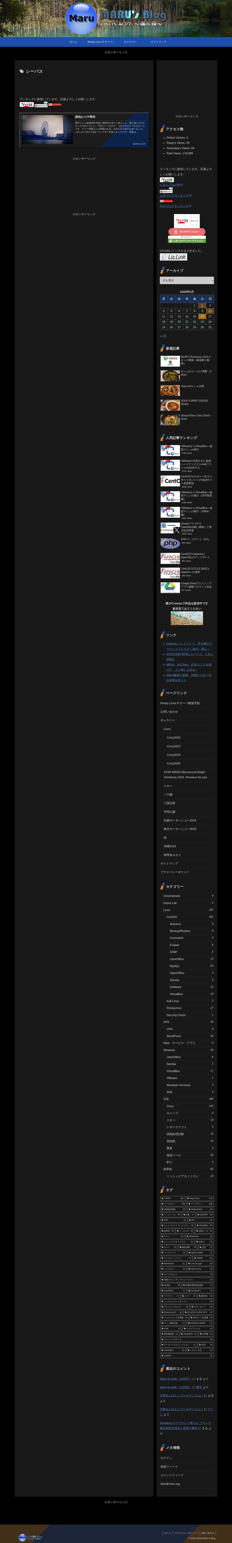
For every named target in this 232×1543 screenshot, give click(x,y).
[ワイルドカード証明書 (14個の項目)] (174, 1317)
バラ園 (168, 794)
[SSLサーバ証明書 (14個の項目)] (201, 1317)
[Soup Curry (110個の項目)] (200, 1198)
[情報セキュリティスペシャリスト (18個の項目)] (187, 1279)
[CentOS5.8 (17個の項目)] (200, 1290)
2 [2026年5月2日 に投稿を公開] (202, 305)
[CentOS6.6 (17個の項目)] (173, 1290)
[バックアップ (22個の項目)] (173, 1252)
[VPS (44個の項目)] (173, 1220)
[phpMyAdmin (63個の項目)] (200, 1209)
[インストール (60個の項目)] (170, 1214)
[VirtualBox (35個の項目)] (204, 1225)
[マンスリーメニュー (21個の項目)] (176, 1258)
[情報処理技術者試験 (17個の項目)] (198, 1285)
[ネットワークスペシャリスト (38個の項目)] (177, 1225)
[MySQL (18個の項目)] (170, 1285)
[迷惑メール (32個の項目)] (204, 1231)
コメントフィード (172, 1475)
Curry (167, 729)
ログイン (166, 1458)
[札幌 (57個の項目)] (189, 1214)
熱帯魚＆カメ (172, 855)
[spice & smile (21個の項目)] (200, 1252)
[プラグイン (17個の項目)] (170, 1296)
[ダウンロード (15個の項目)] (202, 1307)
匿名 (199, 1387)
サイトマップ (169, 863)
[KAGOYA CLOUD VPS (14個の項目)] (199, 1312)
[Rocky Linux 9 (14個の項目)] (171, 1312)
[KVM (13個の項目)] (171, 1328)
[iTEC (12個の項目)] (206, 1344)
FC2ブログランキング (175, 206)
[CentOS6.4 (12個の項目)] (173, 1350)
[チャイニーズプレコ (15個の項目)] (174, 1307)
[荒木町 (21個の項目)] (203, 1258)
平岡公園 (169, 811)
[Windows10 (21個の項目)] (173, 1263)
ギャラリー (167, 720)
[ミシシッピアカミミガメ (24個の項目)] (177, 1242)
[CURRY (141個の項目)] (172, 1198)
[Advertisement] (84, 84)
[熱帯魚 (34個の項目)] (167, 1231)
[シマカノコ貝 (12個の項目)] (200, 1350)
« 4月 (163, 335)
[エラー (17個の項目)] (189, 1296)
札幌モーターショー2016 (180, 820)
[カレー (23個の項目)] (169, 1247)
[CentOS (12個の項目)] (187, 1355)
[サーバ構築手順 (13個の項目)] (173, 1323)
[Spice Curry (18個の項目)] (200, 1269)
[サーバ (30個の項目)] (172, 1236)
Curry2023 (173, 746)
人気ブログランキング (176, 195)
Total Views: (174, 153)
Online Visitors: (176, 137)
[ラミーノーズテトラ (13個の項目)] (187, 1339)
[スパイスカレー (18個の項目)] (187, 1274)
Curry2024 (173, 754)
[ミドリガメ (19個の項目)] (173, 1269)
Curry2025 (173, 763)
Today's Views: (176, 142)
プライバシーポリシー (174, 872)
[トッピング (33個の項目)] (185, 1231)
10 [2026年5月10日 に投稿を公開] (210, 311)
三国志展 (169, 803)
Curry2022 (173, 737)
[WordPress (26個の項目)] (199, 1236)
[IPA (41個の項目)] (201, 1220)
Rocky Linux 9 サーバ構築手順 (180, 703)
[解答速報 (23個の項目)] (188, 1247)
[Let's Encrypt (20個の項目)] (200, 1263)
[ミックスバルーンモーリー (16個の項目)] (187, 1301)
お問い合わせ (169, 711)
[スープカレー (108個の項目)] (173, 1204)
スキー (168, 786)
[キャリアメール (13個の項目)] (198, 1328)
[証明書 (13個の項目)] (206, 1334)
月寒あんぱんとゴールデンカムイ (181, 1395)
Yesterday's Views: (178, 148)
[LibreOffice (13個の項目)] (189, 1334)
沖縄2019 (170, 846)
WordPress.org (170, 1484)
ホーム (167, 1533)
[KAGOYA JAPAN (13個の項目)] (200, 1323)
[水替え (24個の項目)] (204, 1242)
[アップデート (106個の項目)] (200, 1204)
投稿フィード (169, 1466)
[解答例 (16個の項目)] (206, 1296)
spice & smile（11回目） (176, 1378)
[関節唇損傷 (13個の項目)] (169, 1334)
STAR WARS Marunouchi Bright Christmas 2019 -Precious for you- (186, 775)
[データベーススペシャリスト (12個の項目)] (178, 1344)
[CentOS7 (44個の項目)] (205, 1214)
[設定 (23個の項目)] (206, 1247)
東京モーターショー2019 (180, 829)
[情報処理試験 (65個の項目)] (173, 1209)
